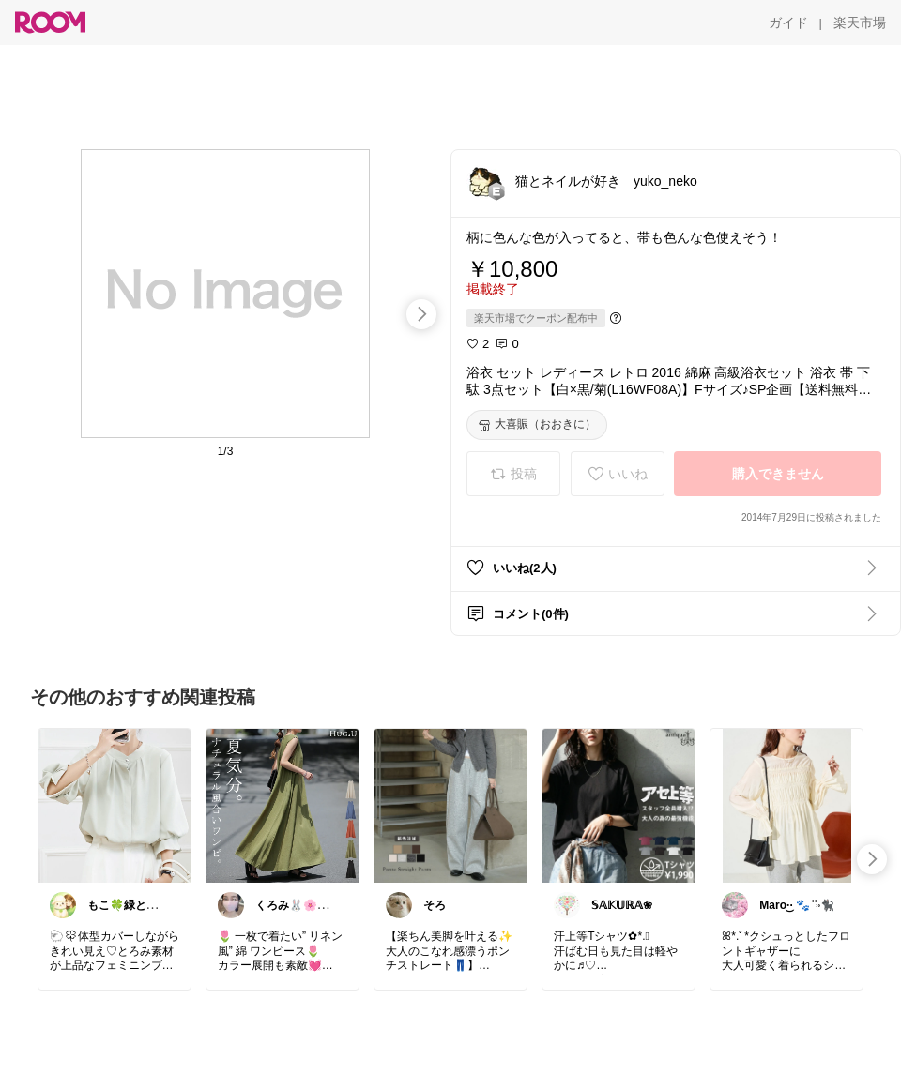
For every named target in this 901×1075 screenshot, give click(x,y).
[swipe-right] (421, 314)
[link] (114, 805)
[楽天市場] (859, 22)
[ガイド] (788, 22)
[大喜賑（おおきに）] (536, 425)
